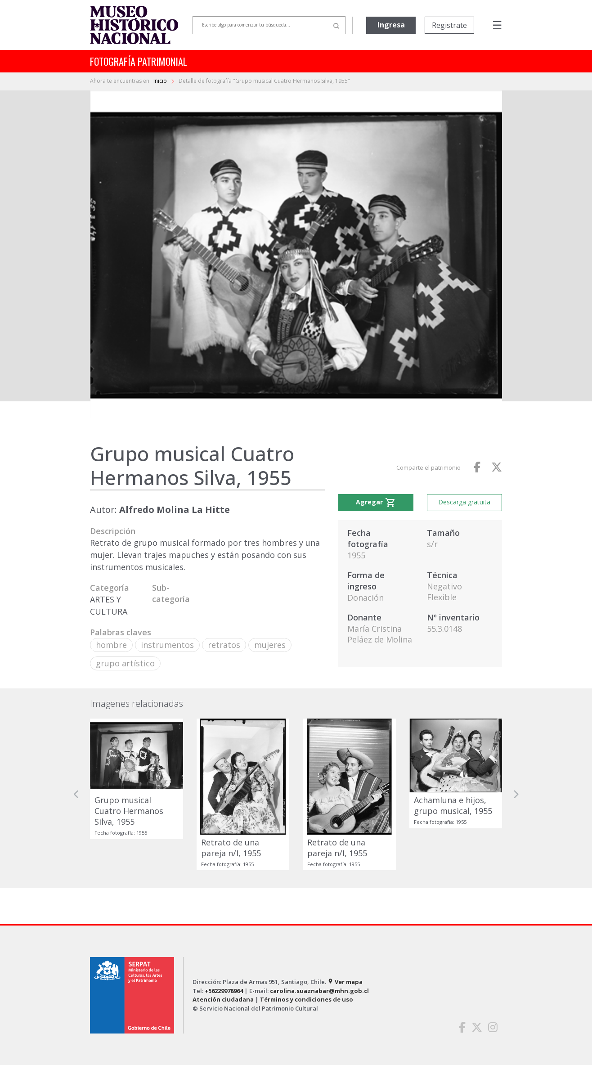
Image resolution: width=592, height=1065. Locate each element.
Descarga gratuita (464, 502)
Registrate (449, 25)
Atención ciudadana (223, 999)
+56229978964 (224, 991)
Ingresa (391, 25)
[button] (76, 795)
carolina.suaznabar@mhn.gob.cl (319, 991)
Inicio (160, 81)
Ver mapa (345, 982)
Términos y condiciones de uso (306, 999)
